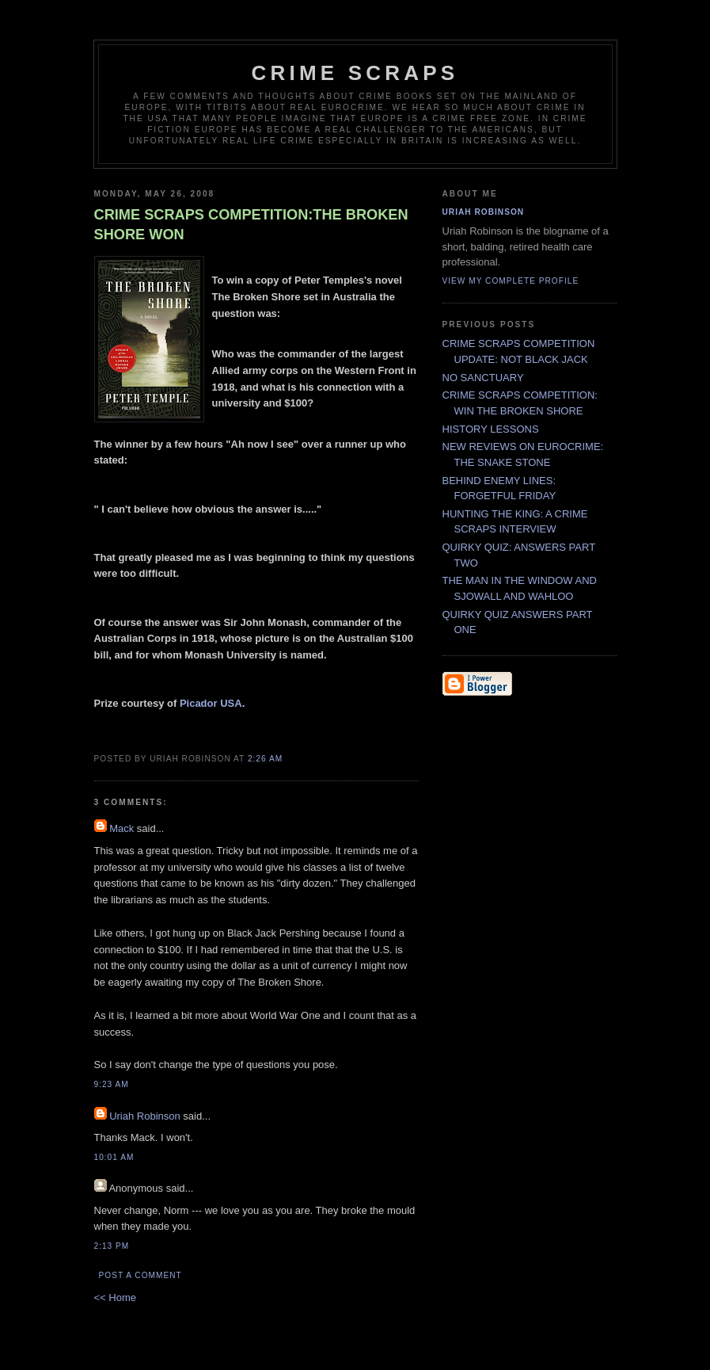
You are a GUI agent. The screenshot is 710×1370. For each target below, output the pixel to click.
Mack (121, 828)
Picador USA (211, 703)
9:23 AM (111, 1084)
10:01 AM (114, 1157)
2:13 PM (112, 1246)
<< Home (115, 1297)
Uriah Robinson (144, 1116)
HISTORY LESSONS (490, 429)
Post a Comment (140, 1275)
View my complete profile (510, 281)
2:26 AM (265, 758)
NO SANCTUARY (483, 378)
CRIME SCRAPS (355, 73)
